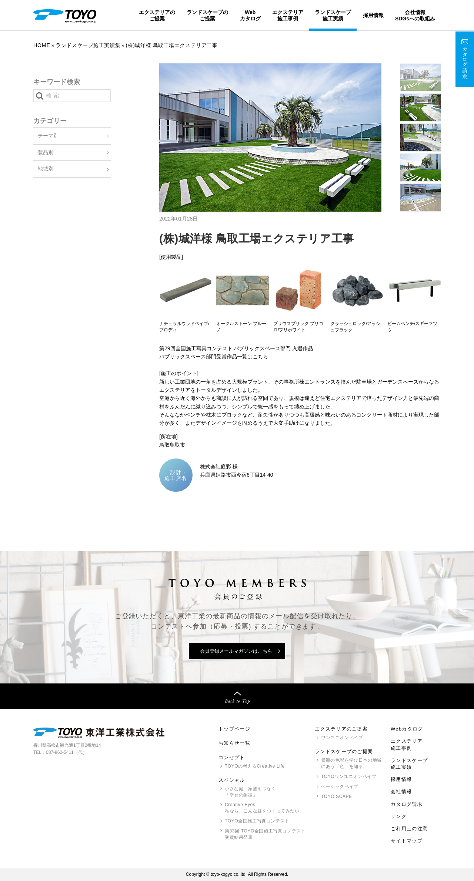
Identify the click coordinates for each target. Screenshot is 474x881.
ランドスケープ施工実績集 (88, 45)
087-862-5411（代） (66, 752)
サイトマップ (407, 841)
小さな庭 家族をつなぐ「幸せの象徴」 (250, 792)
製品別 (45, 152)
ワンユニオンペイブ (342, 737)
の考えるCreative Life (255, 766)
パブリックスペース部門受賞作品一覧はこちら (213, 357)
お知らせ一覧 (234, 743)
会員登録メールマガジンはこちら (236, 651)
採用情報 (373, 15)
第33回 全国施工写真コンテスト (265, 834)
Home (41, 45)
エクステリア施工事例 (287, 15)
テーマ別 (48, 136)
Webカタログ (250, 15)
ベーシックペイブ (339, 786)
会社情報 (401, 791)
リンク (399, 816)
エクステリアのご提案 (157, 15)
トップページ (234, 729)
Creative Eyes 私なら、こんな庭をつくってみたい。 (264, 808)
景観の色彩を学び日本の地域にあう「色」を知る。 (351, 763)
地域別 (45, 169)
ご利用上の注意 (409, 828)
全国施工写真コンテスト (257, 821)
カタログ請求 (407, 804)
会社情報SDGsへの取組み (415, 15)
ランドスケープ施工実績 (333, 15)
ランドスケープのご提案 (207, 15)
